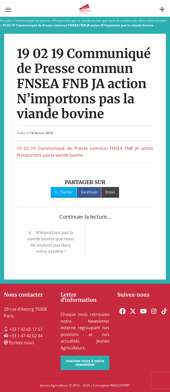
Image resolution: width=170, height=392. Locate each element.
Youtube (143, 311)
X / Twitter (64, 192)
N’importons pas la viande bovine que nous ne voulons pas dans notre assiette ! (110, 20)
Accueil (5, 20)
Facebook (89, 192)
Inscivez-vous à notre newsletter (85, 362)
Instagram (154, 311)
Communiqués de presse (32, 20)
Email (110, 192)
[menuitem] (122, 311)
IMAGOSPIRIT (120, 385)
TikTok (164, 311)
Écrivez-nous (19, 342)
